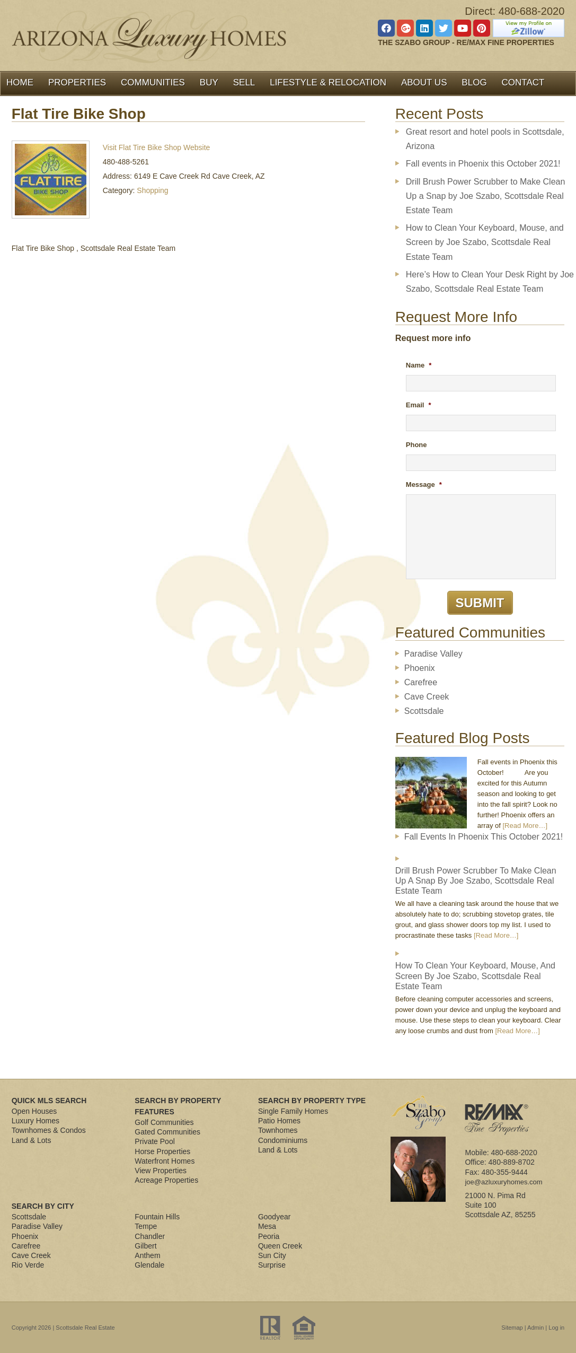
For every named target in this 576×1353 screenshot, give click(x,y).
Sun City (272, 1255)
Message (424, 484)
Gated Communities (167, 1132)
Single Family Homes (293, 1111)
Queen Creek (280, 1246)
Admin (535, 1327)
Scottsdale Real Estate (85, 1327)
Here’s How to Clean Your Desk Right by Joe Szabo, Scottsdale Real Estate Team (490, 281)
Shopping (152, 190)
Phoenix (419, 668)
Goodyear (274, 1216)
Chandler (150, 1236)
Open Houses (34, 1111)
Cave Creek (426, 696)
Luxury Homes (35, 1120)
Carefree (420, 682)
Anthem (147, 1255)
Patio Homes (279, 1120)
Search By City (43, 1206)
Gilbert (145, 1246)
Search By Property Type (312, 1100)
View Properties (161, 1170)
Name (418, 365)
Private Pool (154, 1141)
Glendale (149, 1265)
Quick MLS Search (49, 1100)
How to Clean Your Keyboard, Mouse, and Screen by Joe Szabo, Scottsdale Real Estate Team (485, 242)
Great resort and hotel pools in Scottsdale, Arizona (485, 139)
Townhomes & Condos (49, 1130)
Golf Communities (164, 1122)
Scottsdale (424, 710)
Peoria (268, 1236)
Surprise (272, 1265)
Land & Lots (31, 1140)
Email (418, 405)
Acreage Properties (166, 1180)
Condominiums (282, 1140)
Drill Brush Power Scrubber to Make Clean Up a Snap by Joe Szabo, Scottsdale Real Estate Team (485, 196)
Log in (556, 1327)
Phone (416, 445)
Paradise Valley (433, 653)
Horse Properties (162, 1151)
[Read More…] (524, 826)
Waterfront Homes (164, 1161)
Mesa (267, 1226)
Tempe (146, 1226)
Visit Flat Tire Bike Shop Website (156, 147)
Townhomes (278, 1130)
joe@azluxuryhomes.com (503, 1182)
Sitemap (511, 1327)
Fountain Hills (157, 1216)
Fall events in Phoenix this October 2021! (483, 163)
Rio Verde (28, 1265)
